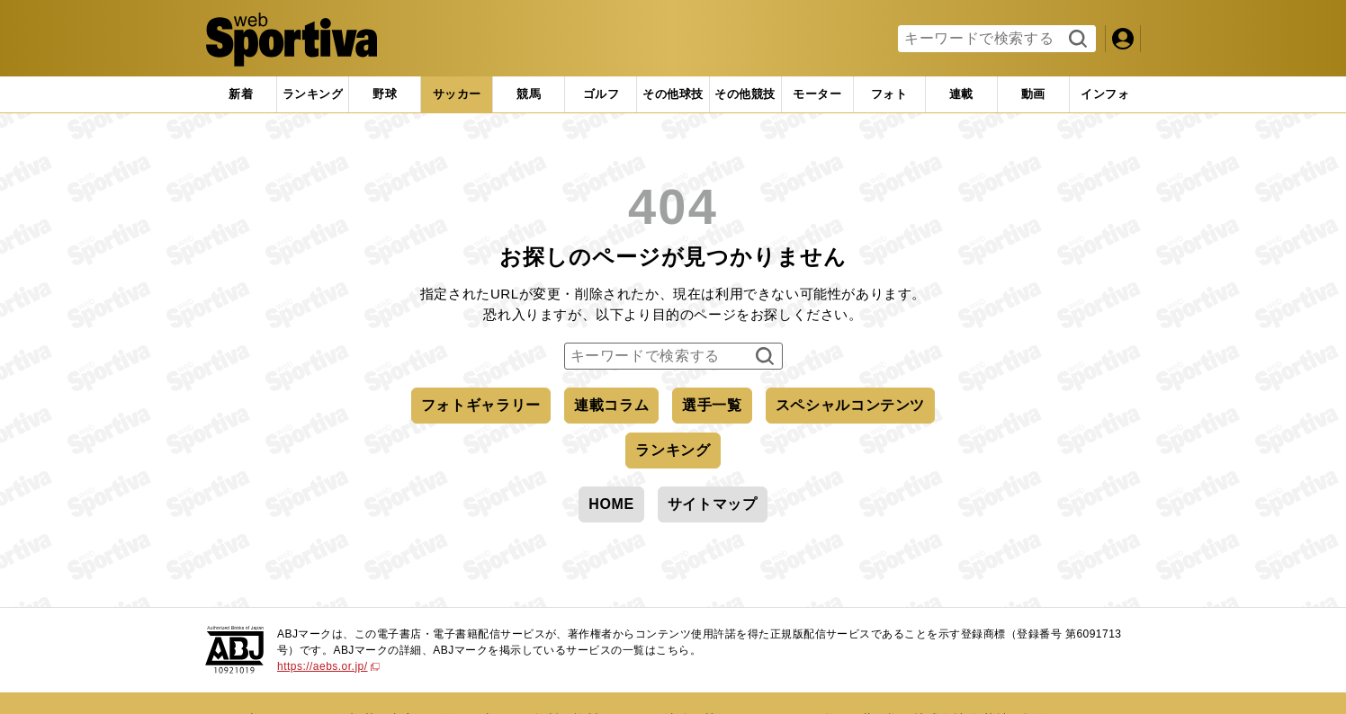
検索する (1075, 39)
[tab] (384, 94)
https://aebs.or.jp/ (328, 666)
